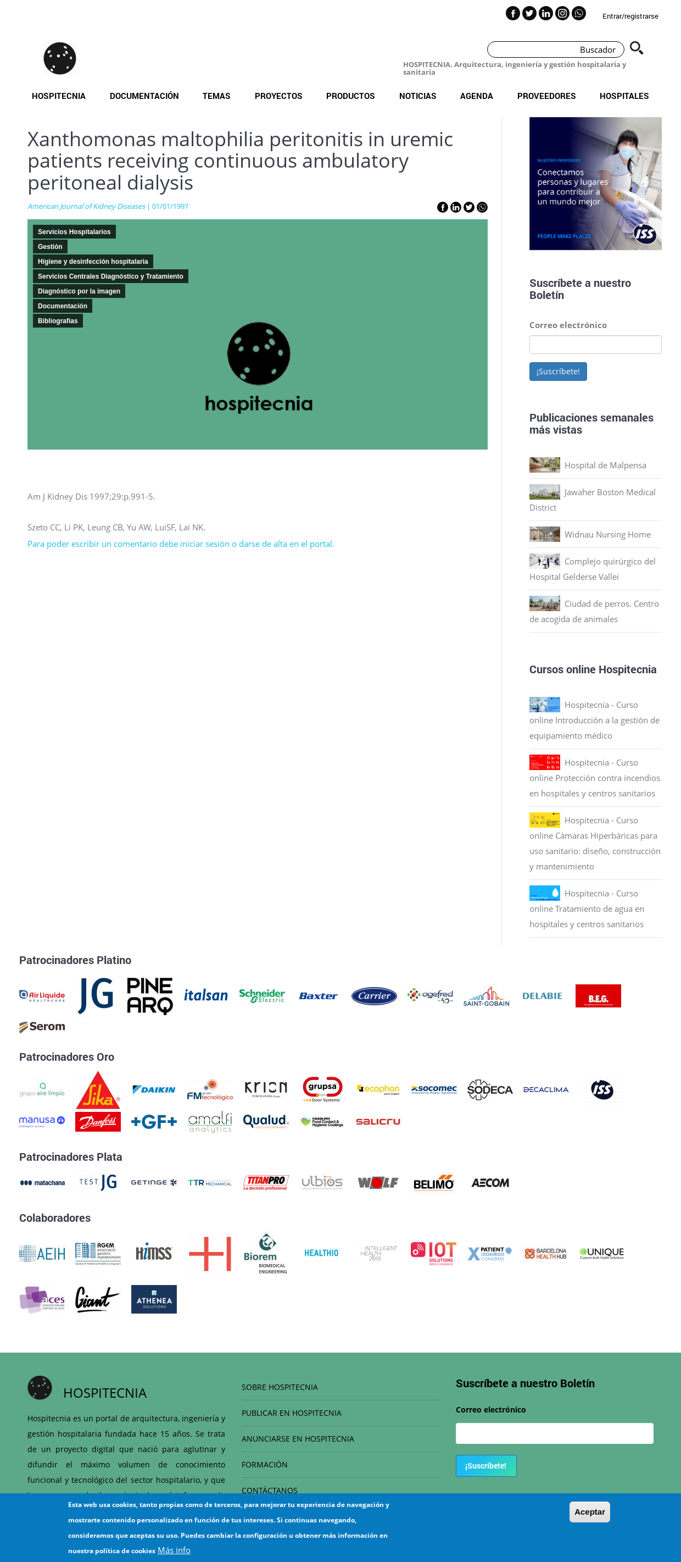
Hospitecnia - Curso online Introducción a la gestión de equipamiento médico (594, 720)
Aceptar (589, 1511)
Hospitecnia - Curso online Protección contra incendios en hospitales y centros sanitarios (594, 778)
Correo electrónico (568, 324)
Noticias (418, 95)
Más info (174, 1549)
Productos (350, 95)
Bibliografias (58, 321)
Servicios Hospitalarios (74, 232)
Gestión (50, 247)
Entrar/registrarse (630, 16)
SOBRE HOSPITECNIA (280, 1387)
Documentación (144, 95)
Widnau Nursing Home (608, 534)
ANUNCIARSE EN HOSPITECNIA (298, 1438)
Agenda (476, 95)
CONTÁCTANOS (270, 1490)
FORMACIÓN (265, 1464)
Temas (217, 95)
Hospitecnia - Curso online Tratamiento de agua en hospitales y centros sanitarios (586, 908)
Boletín (546, 294)
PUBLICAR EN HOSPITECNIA (292, 1413)
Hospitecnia (59, 95)
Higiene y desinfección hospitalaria (93, 261)
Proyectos (279, 95)
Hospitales (624, 95)
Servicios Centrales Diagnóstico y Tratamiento (110, 276)
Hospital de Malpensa (605, 464)
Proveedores (546, 95)
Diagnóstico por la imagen (79, 291)
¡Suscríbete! (558, 371)
